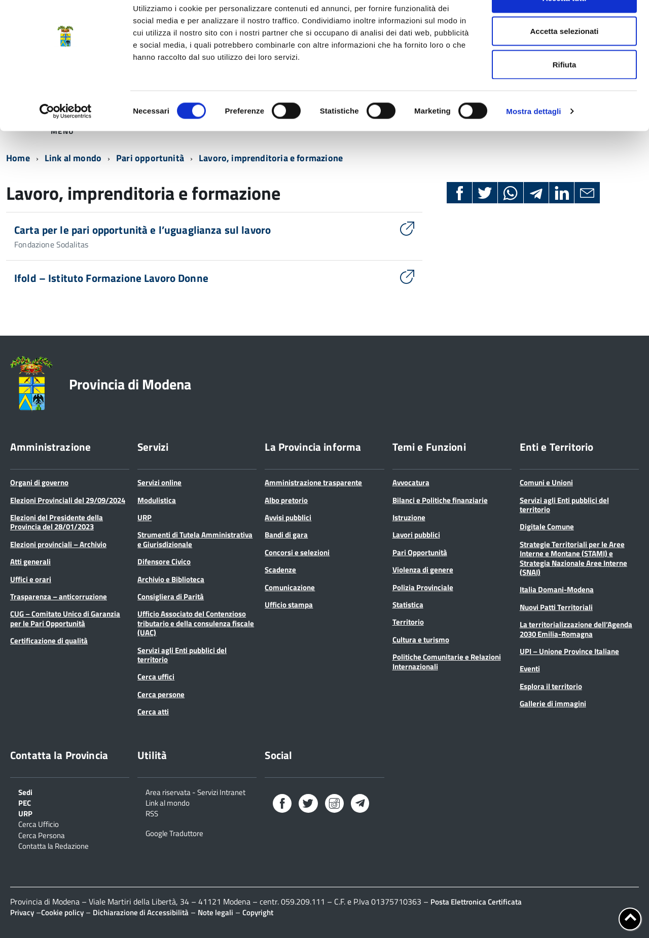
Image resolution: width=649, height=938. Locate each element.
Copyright (257, 912)
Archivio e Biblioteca (170, 579)
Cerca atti (153, 711)
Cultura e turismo (420, 639)
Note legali (215, 912)
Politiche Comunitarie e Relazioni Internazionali (446, 661)
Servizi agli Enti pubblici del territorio (182, 654)
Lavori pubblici (416, 534)
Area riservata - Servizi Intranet (195, 791)
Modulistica (156, 500)
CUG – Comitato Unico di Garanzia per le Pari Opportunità (65, 618)
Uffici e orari (30, 579)
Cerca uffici (155, 676)
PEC (24, 802)
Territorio (408, 622)
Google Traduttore (174, 832)
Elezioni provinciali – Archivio (58, 544)
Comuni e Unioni (546, 482)
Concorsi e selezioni (297, 552)
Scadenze (280, 569)
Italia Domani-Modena (557, 589)
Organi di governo (39, 482)
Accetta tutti (565, 26)
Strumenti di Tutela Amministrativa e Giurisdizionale (195, 539)
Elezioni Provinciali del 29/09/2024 (67, 500)
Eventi (530, 668)
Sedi (25, 791)
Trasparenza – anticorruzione (58, 596)
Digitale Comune (547, 526)
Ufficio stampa (289, 604)
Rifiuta (564, 93)
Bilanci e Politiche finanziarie (440, 500)
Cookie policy (62, 912)
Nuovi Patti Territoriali (556, 607)
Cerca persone (161, 694)
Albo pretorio (286, 500)
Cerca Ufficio (38, 823)
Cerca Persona (41, 834)
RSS (152, 813)
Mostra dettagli (533, 139)
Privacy (22, 912)
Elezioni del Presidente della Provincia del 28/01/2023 (56, 522)
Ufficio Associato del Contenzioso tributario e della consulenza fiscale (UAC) (195, 623)
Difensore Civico (164, 561)
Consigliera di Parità (170, 596)
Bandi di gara (286, 534)
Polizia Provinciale (422, 587)
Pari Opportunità (419, 552)
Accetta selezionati (564, 60)
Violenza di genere (422, 569)
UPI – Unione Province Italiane (569, 651)
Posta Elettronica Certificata (476, 902)
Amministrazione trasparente (313, 482)
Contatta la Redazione (53, 845)
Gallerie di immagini (553, 703)
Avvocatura (410, 482)
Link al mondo (168, 802)
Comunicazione (290, 587)
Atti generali (30, 561)
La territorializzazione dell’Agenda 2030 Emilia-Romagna (576, 629)
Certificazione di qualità (49, 640)
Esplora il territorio (551, 686)
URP (144, 517)
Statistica (407, 604)
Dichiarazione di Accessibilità (141, 912)
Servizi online (159, 482)
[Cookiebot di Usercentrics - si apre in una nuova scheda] (65, 140)
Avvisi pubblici (288, 517)
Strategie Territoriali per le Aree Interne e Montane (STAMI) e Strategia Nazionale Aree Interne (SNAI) (573, 558)
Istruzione (408, 517)
